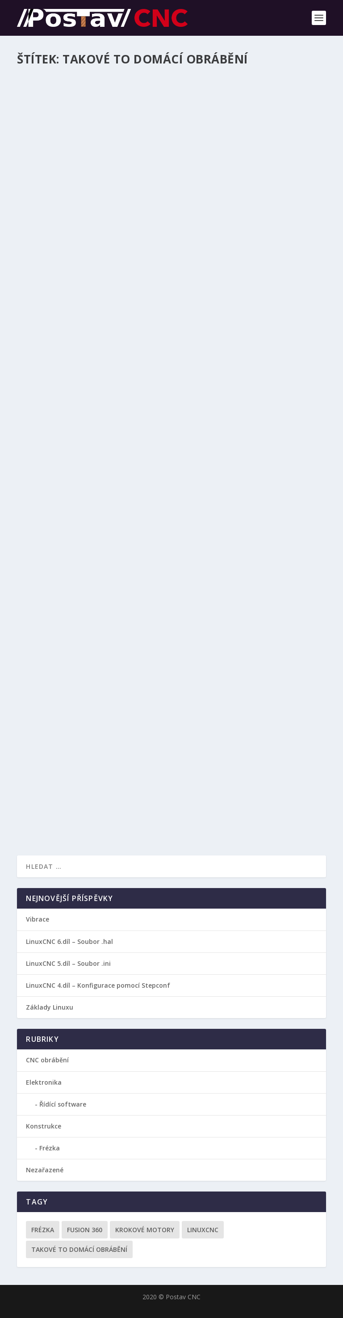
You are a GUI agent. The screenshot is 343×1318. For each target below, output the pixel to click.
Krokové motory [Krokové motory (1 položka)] (144, 1229)
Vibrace (37, 919)
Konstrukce (43, 1126)
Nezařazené (44, 1170)
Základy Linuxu (49, 1007)
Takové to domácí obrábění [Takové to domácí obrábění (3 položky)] (79, 1249)
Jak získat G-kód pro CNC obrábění (97, 757)
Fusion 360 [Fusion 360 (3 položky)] (84, 1229)
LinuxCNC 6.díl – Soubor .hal (69, 941)
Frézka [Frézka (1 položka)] (42, 1229)
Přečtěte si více (58, 292)
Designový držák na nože (78, 243)
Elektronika (44, 1082)
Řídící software (62, 1104)
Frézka (49, 1148)
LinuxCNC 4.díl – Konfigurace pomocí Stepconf (98, 985)
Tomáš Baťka (58, 257)
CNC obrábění (137, 257)
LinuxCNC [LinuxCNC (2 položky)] (202, 1229)
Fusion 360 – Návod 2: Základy (87, 492)
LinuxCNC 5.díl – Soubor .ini (68, 963)
